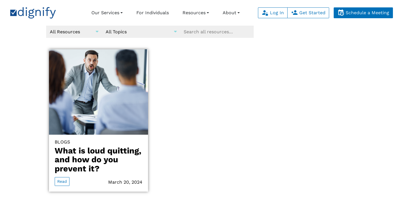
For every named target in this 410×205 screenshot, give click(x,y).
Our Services (105, 12)
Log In (273, 12)
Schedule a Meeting (363, 12)
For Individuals (152, 12)
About (229, 12)
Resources (194, 12)
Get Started (308, 12)
